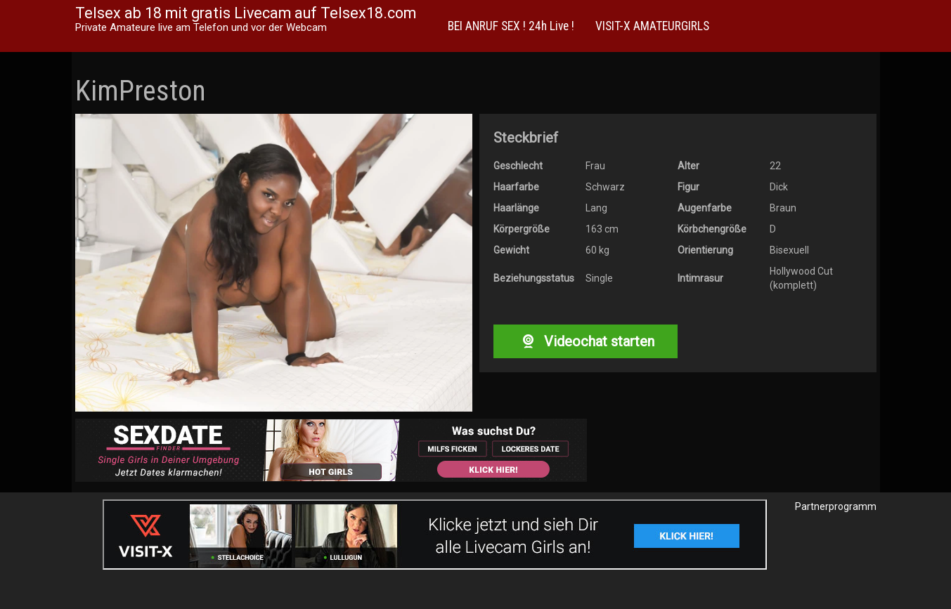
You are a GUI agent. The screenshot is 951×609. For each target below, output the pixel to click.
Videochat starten (585, 341)
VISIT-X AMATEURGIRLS (652, 26)
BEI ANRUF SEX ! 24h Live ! (511, 26)
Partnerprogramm (835, 506)
